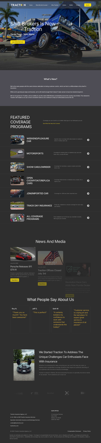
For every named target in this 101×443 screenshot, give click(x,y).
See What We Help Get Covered (32, 123)
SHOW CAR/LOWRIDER (17, 167)
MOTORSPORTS (14, 153)
